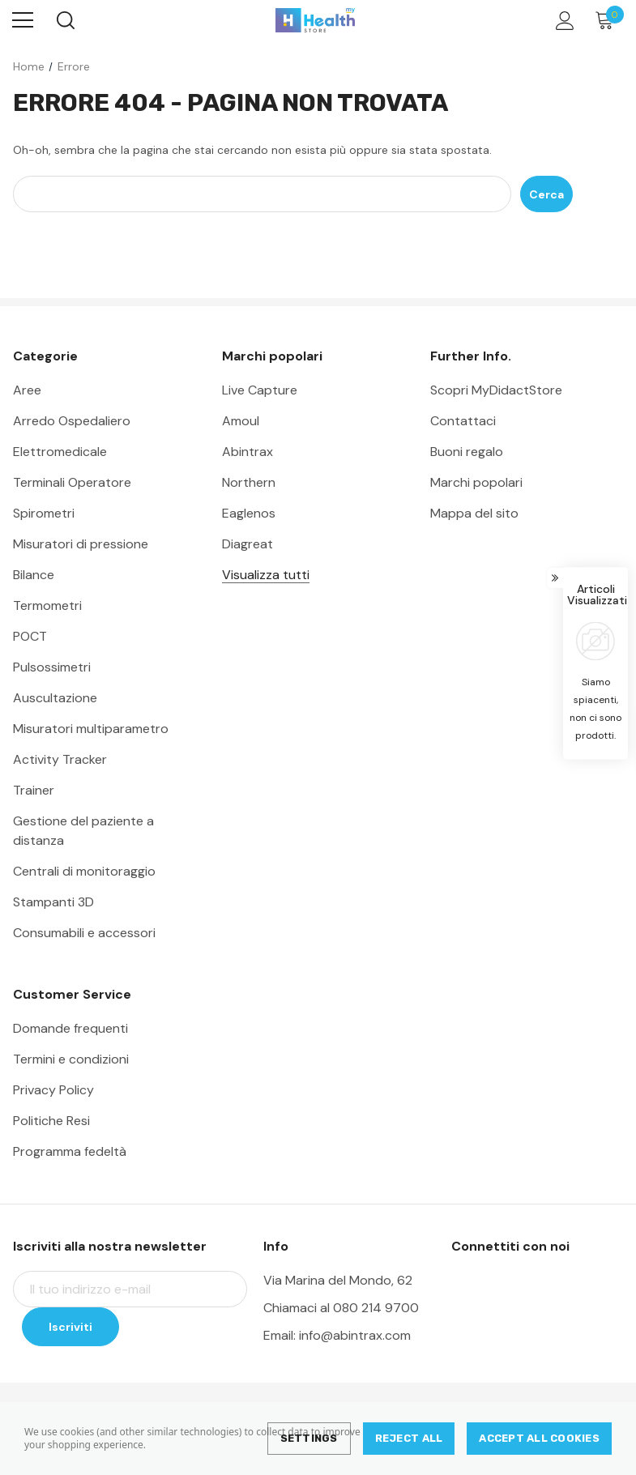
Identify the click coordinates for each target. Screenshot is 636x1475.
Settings (309, 1438)
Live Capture (259, 390)
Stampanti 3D (53, 901)
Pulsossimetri (52, 667)
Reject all (409, 1438)
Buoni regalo (466, 451)
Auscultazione (55, 697)
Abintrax (247, 451)
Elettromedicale (60, 451)
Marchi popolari (476, 482)
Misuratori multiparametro (91, 728)
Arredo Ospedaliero (71, 420)
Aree (27, 390)
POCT (30, 636)
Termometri (47, 605)
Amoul (240, 420)
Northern (248, 482)
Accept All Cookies (539, 1438)
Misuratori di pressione (80, 543)
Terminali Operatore (72, 482)
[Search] (64, 20)
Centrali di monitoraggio (84, 871)
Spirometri (44, 513)
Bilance (33, 574)
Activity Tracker (60, 759)
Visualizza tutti (265, 574)
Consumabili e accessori (84, 932)
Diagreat (247, 543)
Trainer (33, 790)
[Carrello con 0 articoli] (608, 20)
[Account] (561, 20)
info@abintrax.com (355, 1335)
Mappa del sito (474, 513)
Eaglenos (248, 513)
